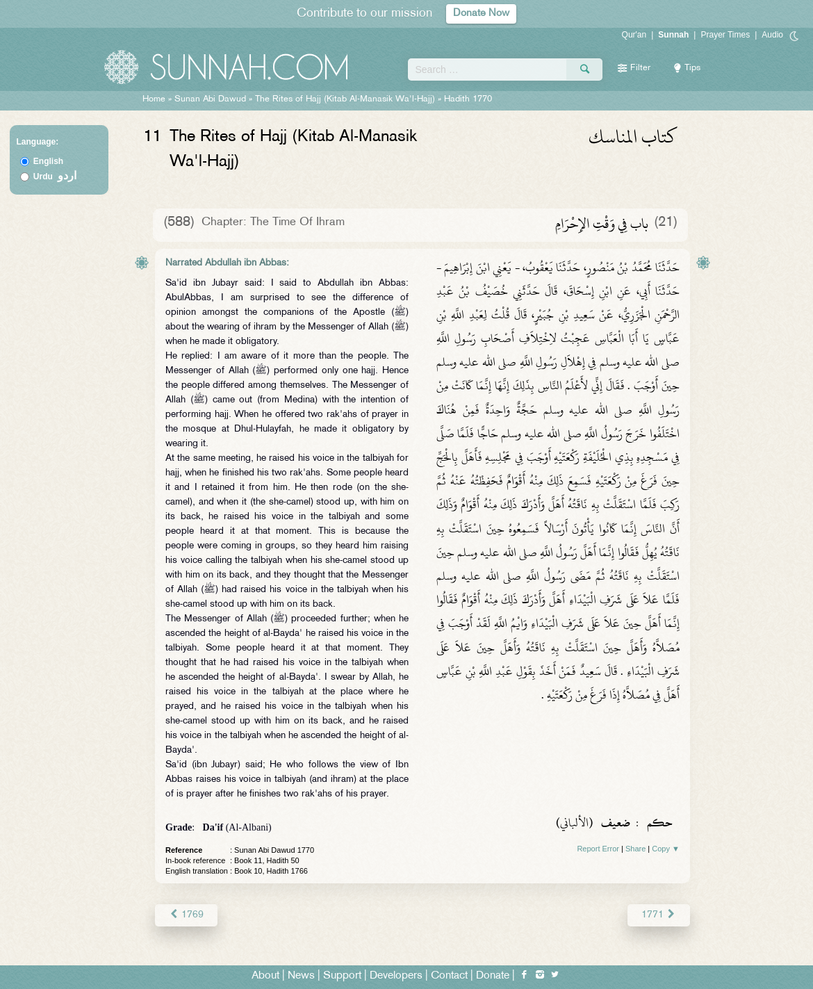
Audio (772, 35)
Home (153, 99)
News (301, 976)
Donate (492, 976)
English (48, 161)
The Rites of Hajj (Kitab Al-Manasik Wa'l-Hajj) (345, 99)
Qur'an (634, 35)
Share (635, 848)
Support (342, 976)
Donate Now (481, 13)
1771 (659, 914)
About (265, 976)
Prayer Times (725, 35)
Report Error (598, 848)
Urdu (54, 176)
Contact (449, 976)
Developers (396, 976)
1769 (186, 914)
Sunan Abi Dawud (210, 99)
